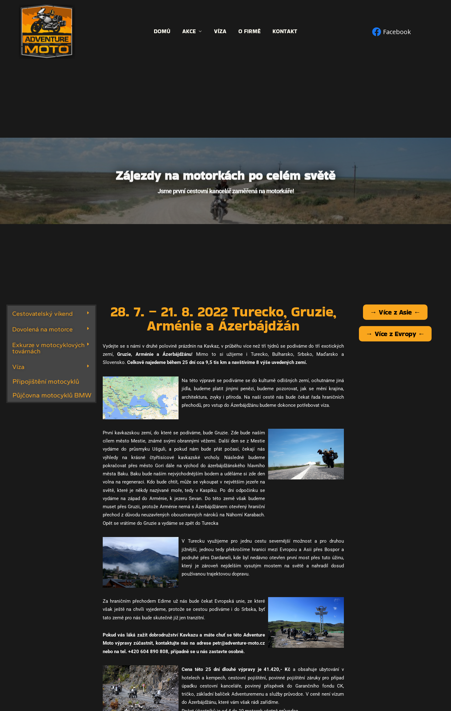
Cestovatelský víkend (42, 313)
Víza (220, 31)
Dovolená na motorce (42, 329)
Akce (190, 31)
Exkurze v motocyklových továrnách (48, 348)
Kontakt (283, 31)
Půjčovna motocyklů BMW (52, 395)
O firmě (249, 31)
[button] (51, 313)
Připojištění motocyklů (46, 381)
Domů (163, 31)
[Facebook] (391, 31)
